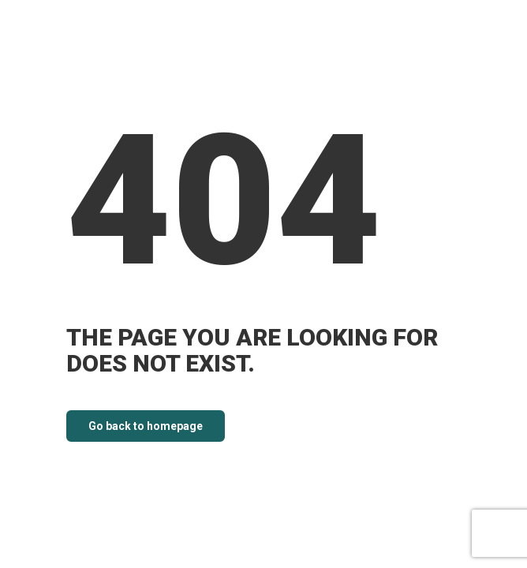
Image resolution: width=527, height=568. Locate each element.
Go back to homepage (145, 426)
